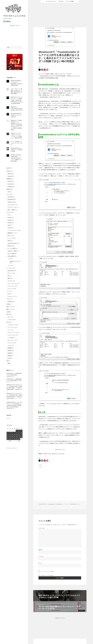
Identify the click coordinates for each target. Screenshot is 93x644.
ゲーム (8, 194)
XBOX (9, 278)
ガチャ (9, 317)
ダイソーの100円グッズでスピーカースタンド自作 (16, 143)
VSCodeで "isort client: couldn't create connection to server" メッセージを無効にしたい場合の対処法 (16, 158)
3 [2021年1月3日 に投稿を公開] (21, 430)
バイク (8, 291)
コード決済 (10, 337)
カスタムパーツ (11, 296)
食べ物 (9, 358)
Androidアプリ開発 (12, 251)
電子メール (10, 235)
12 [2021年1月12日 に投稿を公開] (10, 434)
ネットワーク (11, 288)
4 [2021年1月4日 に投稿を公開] (7, 432)
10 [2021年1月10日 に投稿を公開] (21, 432)
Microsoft (10, 222)
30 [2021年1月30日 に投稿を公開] (19, 439)
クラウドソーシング (12, 332)
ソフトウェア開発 (11, 248)
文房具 (8, 304)
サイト (40, 563)
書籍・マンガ (10, 309)
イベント (10, 329)
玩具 (8, 314)
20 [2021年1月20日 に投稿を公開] (12, 436)
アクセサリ (10, 280)
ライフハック (11, 342)
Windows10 (74, 504)
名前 (40, 549)
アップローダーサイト (13, 230)
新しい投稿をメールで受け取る (46, 575)
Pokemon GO (11, 202)
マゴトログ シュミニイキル (14, 16)
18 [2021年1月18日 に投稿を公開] (7, 436)
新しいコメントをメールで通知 (46, 571)
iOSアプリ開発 (11, 253)
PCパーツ (10, 273)
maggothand (52, 504)
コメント (41, 528)
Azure (9, 191)
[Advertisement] (14, 36)
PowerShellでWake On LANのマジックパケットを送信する (16, 115)
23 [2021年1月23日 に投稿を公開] (19, 436)
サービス (9, 212)
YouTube (10, 227)
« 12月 (9, 441)
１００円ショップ (12, 324)
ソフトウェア (10, 238)
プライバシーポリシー (12, 448)
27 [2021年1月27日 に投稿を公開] (12, 439)
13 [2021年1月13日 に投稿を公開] (12, 434)
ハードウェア (10, 268)
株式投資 (10, 353)
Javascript (10, 184)
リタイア (10, 345)
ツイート (9, 418)
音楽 (8, 360)
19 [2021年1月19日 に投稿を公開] (10, 436)
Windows (9, 189)
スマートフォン (11, 286)
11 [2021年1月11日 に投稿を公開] (7, 434)
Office (9, 240)
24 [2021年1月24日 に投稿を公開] (21, 436)
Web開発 (9, 178)
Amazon (9, 217)
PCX (9, 293)
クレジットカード (12, 335)
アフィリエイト (11, 327)
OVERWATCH (11, 199)
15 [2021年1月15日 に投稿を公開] (16, 434)
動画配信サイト (11, 233)
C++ (10, 265)
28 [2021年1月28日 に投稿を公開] (14, 439)
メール (40, 556)
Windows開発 (11, 256)
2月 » (19, 441)
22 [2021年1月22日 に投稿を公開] (16, 436)
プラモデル (10, 319)
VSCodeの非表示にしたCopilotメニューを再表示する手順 (16, 150)
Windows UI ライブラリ (15, 261)
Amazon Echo (11, 270)
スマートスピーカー (12, 283)
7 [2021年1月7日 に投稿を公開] (14, 432)
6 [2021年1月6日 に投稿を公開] (12, 432)
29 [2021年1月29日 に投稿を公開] (16, 439)
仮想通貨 (10, 348)
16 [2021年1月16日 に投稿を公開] (19, 434)
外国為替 (10, 350)
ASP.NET (10, 181)
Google (8, 171)
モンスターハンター (12, 207)
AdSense (10, 173)
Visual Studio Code (12, 243)
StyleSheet (10, 186)
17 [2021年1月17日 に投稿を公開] (21, 434)
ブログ (8, 299)
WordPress (10, 301)
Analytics (10, 176)
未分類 (8, 311)
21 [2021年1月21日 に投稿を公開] (14, 436)
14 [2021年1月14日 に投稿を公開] (14, 434)
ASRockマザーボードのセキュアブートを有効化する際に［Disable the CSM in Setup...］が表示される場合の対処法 (16, 100)
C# (9, 258)
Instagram (10, 220)
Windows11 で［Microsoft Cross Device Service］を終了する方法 (16, 108)
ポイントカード (11, 340)
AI (8, 214)
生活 (8, 322)
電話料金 (10, 355)
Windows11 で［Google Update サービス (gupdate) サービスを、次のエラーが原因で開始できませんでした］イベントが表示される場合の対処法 (16, 125)
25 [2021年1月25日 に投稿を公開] (7, 439)
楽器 (9, 363)
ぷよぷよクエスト (12, 204)
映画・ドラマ (10, 306)
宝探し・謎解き (11, 209)
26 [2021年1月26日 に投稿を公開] (10, 439)
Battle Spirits (10, 196)
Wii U (9, 275)
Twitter (9, 225)
